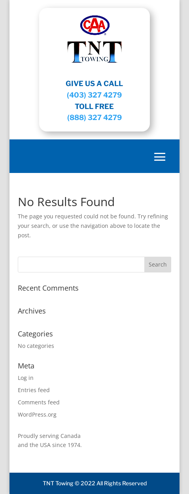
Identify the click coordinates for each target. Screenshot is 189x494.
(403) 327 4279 (94, 95)
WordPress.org (37, 414)
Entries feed (34, 390)
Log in (26, 377)
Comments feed (39, 402)
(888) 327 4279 (94, 117)
